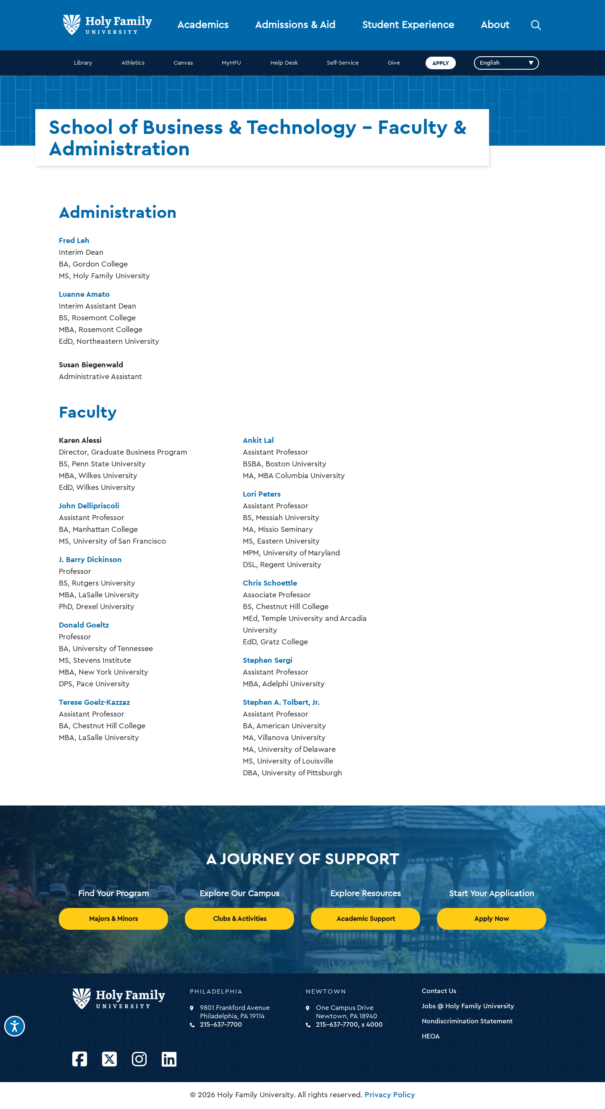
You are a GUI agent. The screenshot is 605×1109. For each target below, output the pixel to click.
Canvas (183, 63)
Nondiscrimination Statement (467, 1021)
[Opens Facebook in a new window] (79, 1060)
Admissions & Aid (295, 25)
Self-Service (343, 63)
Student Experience (408, 25)
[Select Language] (506, 63)
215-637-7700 (221, 1024)
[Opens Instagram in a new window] (139, 1060)
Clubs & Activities (239, 918)
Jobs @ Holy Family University (468, 1006)
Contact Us (439, 991)
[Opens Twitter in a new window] (109, 1060)
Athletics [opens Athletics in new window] (133, 63)
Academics (203, 25)
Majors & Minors (113, 918)
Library (83, 63)
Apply (440, 63)
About (495, 25)
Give (394, 63)
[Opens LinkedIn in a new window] (169, 1060)
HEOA (431, 1036)
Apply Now (491, 918)
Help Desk (284, 63)
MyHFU (231, 63)
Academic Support (366, 918)
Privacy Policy (390, 1095)
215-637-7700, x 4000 (349, 1024)
